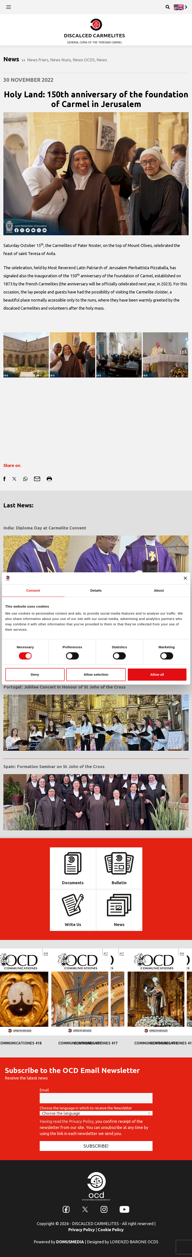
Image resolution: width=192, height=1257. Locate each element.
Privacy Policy (81, 1229)
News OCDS (84, 60)
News (102, 60)
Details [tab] (96, 590)
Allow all (157, 674)
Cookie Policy (111, 1229)
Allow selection (96, 674)
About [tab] (159, 590)
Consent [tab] (33, 590)
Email (44, 1090)
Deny (35, 674)
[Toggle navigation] (8, 7)
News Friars (37, 60)
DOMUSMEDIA (70, 1241)
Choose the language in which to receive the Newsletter (86, 1108)
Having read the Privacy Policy (67, 1121)
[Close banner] (185, 578)
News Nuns (60, 60)
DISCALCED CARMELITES (94, 35)
